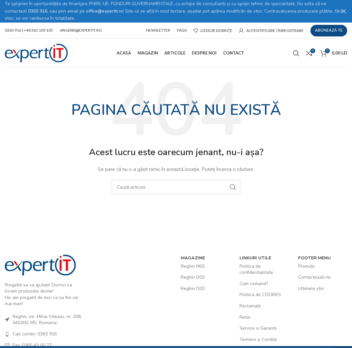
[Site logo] (36, 52)
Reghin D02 (193, 277)
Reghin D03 (193, 288)
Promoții (306, 266)
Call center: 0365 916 (35, 334)
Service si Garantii (258, 328)
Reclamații (250, 306)
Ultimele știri (311, 288)
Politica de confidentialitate (256, 269)
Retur (245, 316)
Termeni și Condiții (258, 339)
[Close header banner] (344, 11)
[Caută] (296, 52)
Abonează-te (329, 30)
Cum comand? (254, 283)
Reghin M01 (193, 266)
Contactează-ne (314, 277)
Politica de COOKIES (260, 294)
